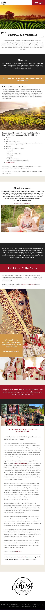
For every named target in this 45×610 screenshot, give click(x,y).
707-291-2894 (23, 604)
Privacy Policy (39, 604)
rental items (25, 284)
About (32, 604)
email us (20, 394)
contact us (32, 284)
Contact (22, 606)
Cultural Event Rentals (12, 604)
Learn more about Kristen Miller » (22, 203)
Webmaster (28, 606)
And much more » (10, 162)
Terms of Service (14, 606)
